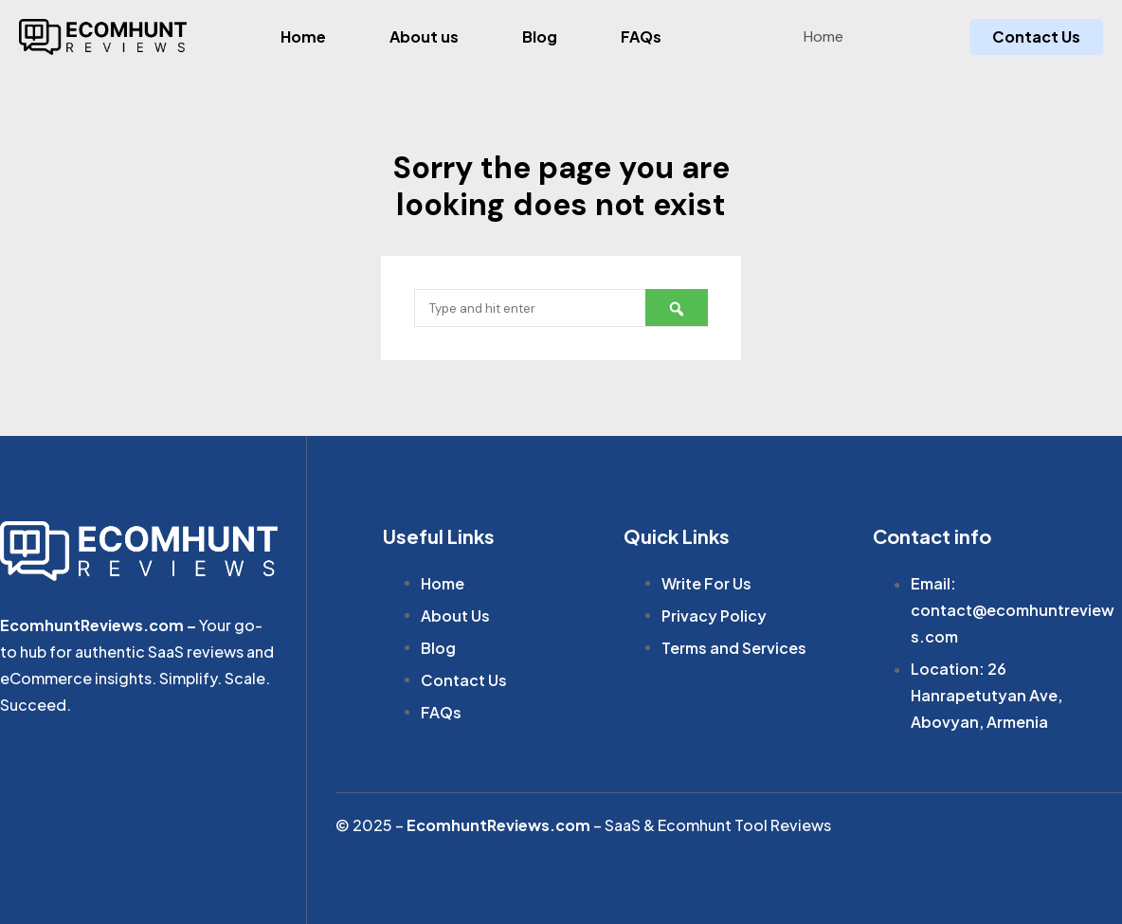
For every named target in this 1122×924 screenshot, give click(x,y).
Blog (539, 36)
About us (424, 36)
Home (303, 36)
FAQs (641, 36)
